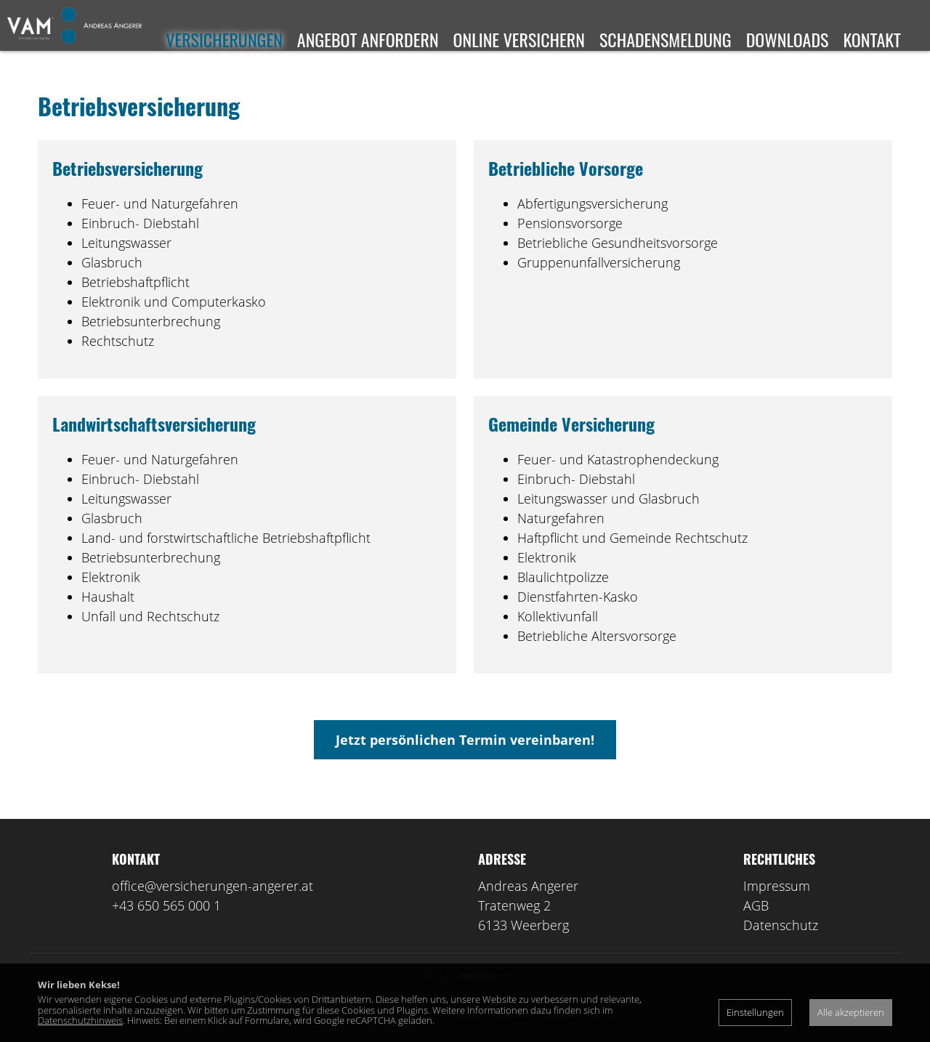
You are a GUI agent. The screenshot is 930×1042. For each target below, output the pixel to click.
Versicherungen (224, 39)
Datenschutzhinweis (80, 1020)
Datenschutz (780, 947)
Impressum (776, 907)
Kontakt (872, 39)
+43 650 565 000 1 (166, 927)
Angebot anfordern (368, 39)
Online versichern (519, 39)
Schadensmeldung (665, 39)
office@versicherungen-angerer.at (212, 907)
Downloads (787, 39)
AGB (756, 927)
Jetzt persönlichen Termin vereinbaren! (465, 761)
